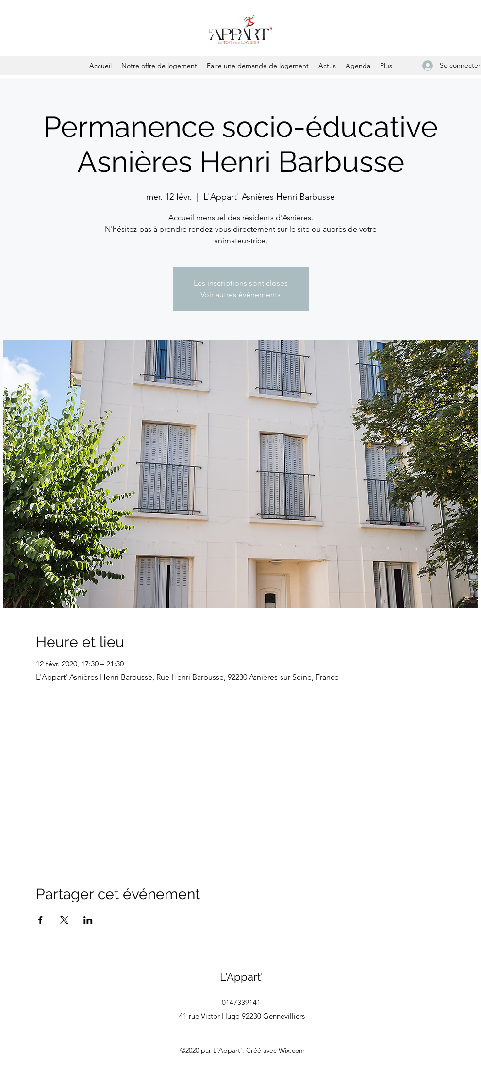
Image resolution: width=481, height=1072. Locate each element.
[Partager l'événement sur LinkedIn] (88, 920)
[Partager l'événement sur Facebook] (40, 920)
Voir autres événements (240, 294)
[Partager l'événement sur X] (64, 920)
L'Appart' (241, 976)
